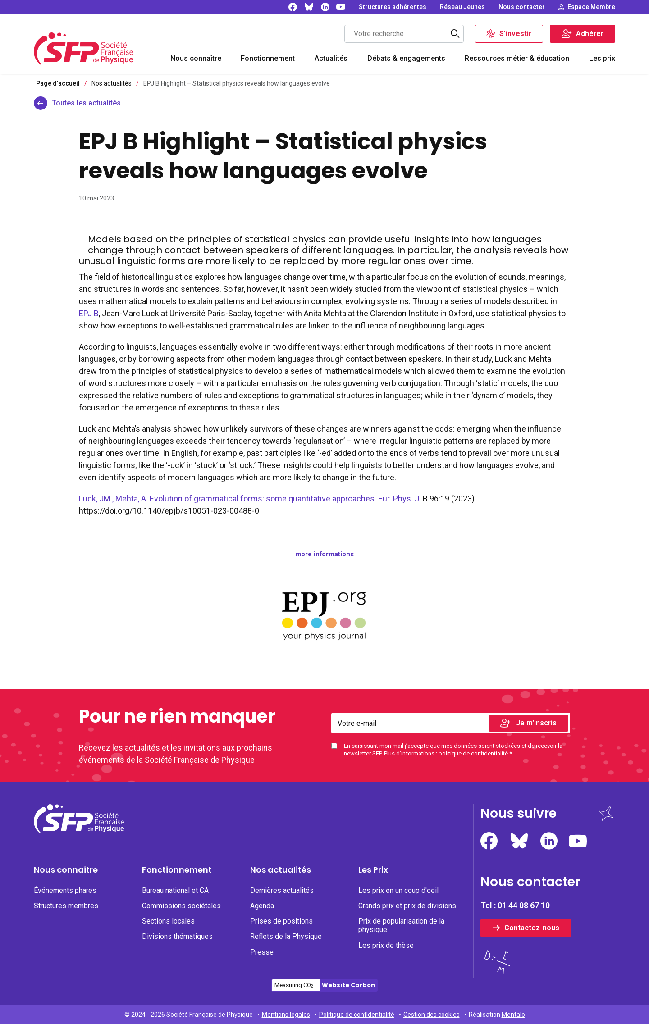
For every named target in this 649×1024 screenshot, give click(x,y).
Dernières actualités (282, 890)
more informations (324, 554)
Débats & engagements (406, 58)
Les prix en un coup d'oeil (398, 890)
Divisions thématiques (177, 936)
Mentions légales (286, 1014)
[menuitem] (196, 60)
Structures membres (66, 905)
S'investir (515, 33)
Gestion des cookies (431, 1014)
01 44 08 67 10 (524, 905)
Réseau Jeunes (462, 6)
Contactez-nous (531, 928)
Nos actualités (280, 870)
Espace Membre (591, 6)
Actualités (331, 58)
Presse (262, 952)
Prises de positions (281, 921)
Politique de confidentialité (356, 1014)
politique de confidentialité (473, 753)
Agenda (262, 905)
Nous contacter (521, 6)
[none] (392, 7)
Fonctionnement (268, 58)
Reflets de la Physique (286, 936)
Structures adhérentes (392, 6)
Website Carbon (348, 985)
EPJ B (89, 313)
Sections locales (168, 921)
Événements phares (65, 890)
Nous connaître (195, 58)
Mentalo (513, 1014)
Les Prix (373, 870)
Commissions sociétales (181, 905)
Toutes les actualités (86, 103)
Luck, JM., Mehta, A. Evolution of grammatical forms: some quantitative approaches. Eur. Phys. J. (250, 498)
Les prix (602, 58)
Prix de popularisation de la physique (401, 925)
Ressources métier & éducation (517, 58)
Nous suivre (518, 813)
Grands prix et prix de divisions (407, 905)
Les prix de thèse (386, 945)
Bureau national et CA (175, 890)
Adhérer (589, 33)
